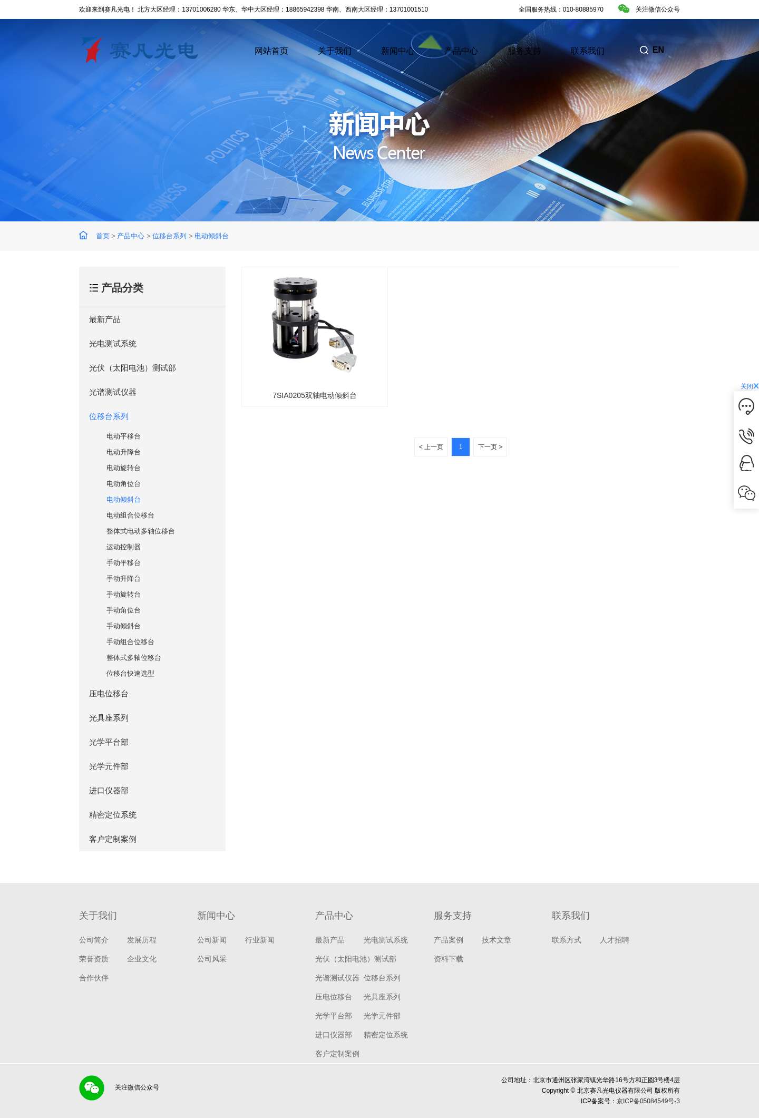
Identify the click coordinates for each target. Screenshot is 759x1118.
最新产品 (105, 319)
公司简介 (94, 940)
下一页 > (490, 447)
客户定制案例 (113, 838)
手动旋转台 (123, 594)
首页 (103, 236)
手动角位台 (123, 610)
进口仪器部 (109, 790)
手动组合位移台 (130, 642)
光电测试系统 (113, 343)
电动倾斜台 (211, 236)
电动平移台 (123, 436)
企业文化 (142, 959)
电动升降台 (123, 452)
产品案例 (448, 940)
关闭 (750, 386)
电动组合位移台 (130, 515)
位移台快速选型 (130, 673)
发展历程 (142, 940)
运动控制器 (123, 547)
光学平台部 (109, 741)
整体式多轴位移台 (133, 658)
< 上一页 (431, 447)
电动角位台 (123, 484)
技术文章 (496, 940)
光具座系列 (109, 717)
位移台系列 (169, 236)
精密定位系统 (113, 814)
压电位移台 (109, 693)
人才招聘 (614, 940)
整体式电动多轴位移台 (140, 531)
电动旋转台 (123, 468)
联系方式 (566, 940)
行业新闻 (260, 940)
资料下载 (448, 959)
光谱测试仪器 (113, 391)
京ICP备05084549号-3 (648, 1101)
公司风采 (212, 959)
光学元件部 (109, 766)
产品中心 (130, 236)
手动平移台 (123, 563)
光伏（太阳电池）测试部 (132, 367)
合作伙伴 (94, 978)
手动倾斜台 (123, 626)
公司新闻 (212, 940)
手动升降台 (123, 578)
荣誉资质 (94, 959)
